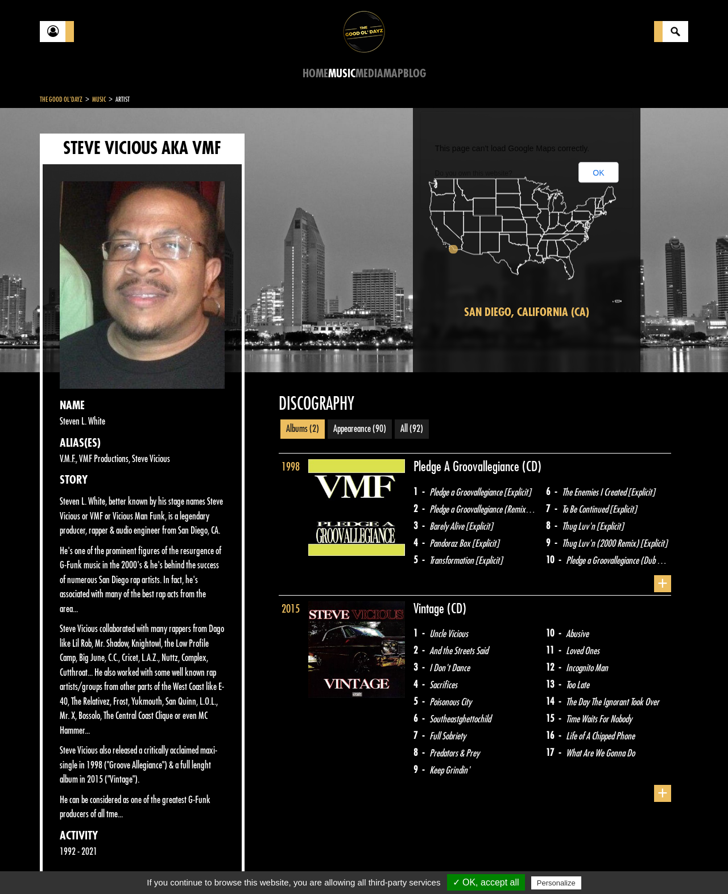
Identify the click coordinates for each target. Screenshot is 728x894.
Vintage (430, 609)
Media (369, 74)
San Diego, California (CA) (526, 312)
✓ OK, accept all (486, 882)
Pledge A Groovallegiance (467, 466)
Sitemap (228, 865)
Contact (68, 864)
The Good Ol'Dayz (61, 99)
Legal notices (129, 865)
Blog (414, 74)
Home (315, 74)
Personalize (556, 883)
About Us (182, 865)
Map (393, 74)
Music (341, 74)
